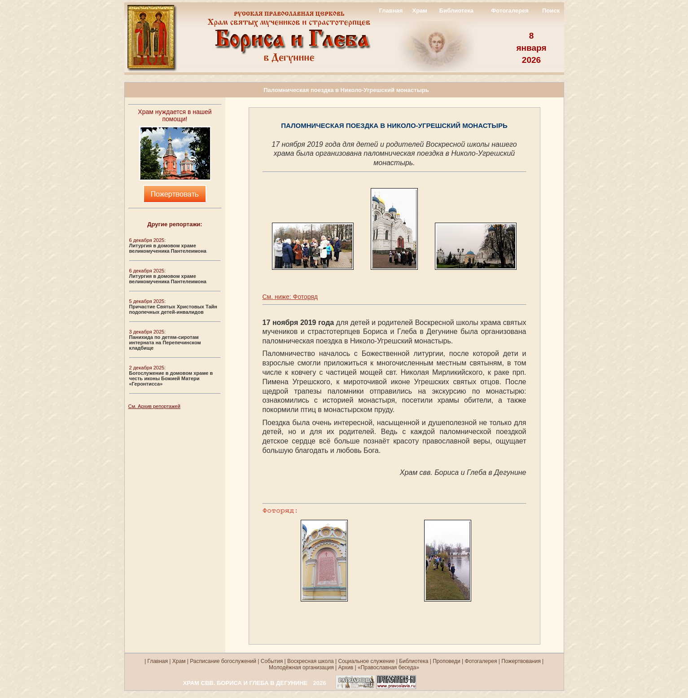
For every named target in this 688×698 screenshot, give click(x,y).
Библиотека (456, 10)
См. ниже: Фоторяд (290, 296)
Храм (419, 10)
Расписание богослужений (222, 661)
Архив (346, 667)
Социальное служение (366, 661)
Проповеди (446, 661)
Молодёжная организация (301, 667)
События (272, 661)
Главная (391, 10)
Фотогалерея (510, 10)
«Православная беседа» (387, 667)
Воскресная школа (310, 661)
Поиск (551, 10)
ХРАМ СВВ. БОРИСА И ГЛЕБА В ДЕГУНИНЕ (245, 683)
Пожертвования (520, 661)
